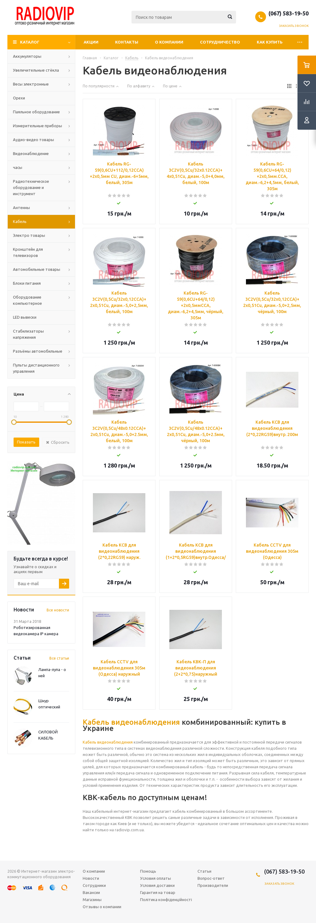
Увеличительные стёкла (36, 70)
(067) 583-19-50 (288, 13)
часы (17, 167)
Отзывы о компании (102, 906)
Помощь (148, 871)
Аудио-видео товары (33, 139)
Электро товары (29, 235)
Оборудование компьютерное (27, 300)
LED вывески (24, 317)
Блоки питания (27, 283)
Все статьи (59, 658)
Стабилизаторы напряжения (28, 334)
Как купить (270, 42)
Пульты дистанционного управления (36, 368)
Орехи (19, 98)
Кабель (20, 221)
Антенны (21, 207)
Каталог (30, 42)
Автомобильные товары (36, 269)
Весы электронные (31, 84)
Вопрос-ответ (211, 878)
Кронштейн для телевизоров (28, 252)
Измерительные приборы (37, 126)
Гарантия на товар (157, 892)
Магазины (92, 899)
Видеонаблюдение (31, 153)
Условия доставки (157, 885)
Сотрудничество (220, 42)
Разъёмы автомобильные (37, 351)
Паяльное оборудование (36, 112)
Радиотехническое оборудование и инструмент (31, 187)
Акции (91, 42)
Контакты (126, 42)
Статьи (204, 871)
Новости (91, 878)
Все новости (58, 610)
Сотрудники (94, 885)
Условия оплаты (155, 878)
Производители (213, 885)
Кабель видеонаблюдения (131, 722)
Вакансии (91, 892)
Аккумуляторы (27, 56)
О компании (169, 42)
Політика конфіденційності (166, 899)
